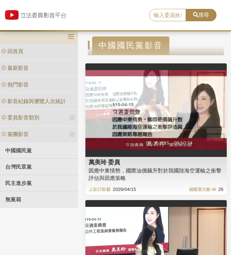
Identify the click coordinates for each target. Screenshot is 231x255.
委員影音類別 (20, 117)
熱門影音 (15, 84)
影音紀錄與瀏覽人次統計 (33, 101)
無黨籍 (13, 199)
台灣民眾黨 (18, 167)
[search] (167, 15)
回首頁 (12, 51)
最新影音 (15, 68)
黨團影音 (15, 134)
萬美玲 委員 (104, 162)
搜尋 (201, 15)
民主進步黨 (18, 183)
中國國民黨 (18, 150)
